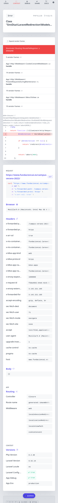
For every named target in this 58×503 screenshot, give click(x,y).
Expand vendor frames (16, 41)
